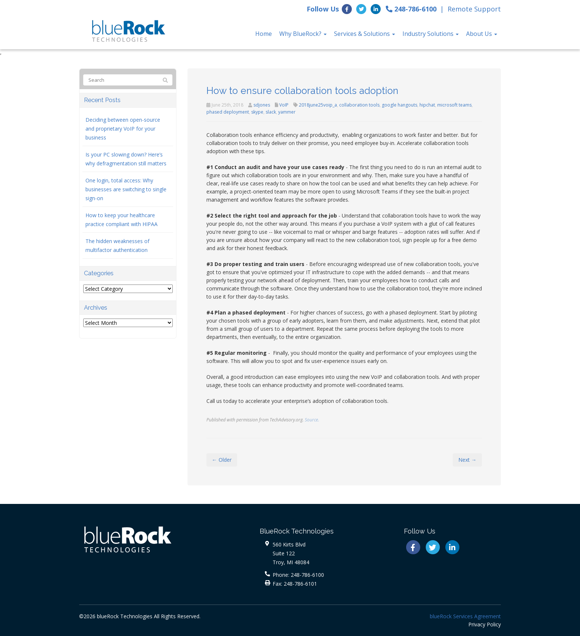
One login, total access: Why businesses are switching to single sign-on (125, 189)
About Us (481, 34)
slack (271, 112)
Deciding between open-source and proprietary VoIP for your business (122, 128)
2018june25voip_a (318, 105)
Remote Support (474, 8)
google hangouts (399, 105)
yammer (287, 112)
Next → (467, 459)
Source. (312, 420)
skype (257, 112)
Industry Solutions (430, 34)
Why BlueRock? (303, 34)
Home (263, 34)
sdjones (261, 105)
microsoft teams (454, 105)
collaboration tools (359, 105)
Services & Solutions (364, 34)
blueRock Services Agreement (465, 616)
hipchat (427, 105)
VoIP (284, 105)
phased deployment (227, 112)
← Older (222, 459)
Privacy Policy (484, 624)
